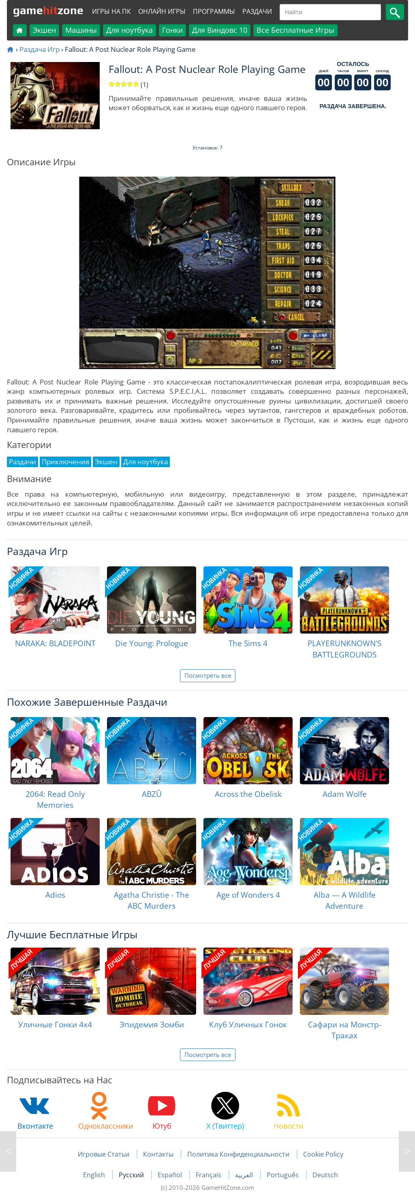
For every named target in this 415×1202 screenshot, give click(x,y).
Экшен (44, 30)
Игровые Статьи (103, 1154)
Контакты (158, 1154)
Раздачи (257, 11)
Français (209, 1174)
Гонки (172, 30)
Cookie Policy (323, 1154)
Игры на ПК (111, 11)
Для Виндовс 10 (219, 30)
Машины (81, 30)
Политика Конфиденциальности (238, 1154)
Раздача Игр (39, 49)
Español (171, 1174)
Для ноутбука (129, 30)
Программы (214, 11)
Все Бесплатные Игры (295, 30)
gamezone (48, 10)
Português (283, 1174)
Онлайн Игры (162, 11)
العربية (245, 1174)
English (95, 1174)
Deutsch (325, 1174)
